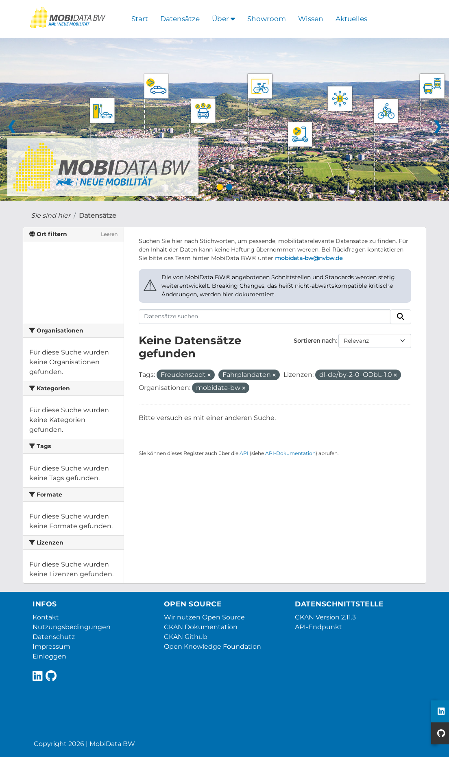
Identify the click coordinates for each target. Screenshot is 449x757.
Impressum (51, 646)
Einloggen (49, 656)
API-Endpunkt (318, 627)
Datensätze (180, 19)
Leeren (109, 234)
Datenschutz (54, 637)
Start (139, 19)
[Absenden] (400, 316)
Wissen (310, 19)
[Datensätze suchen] (265, 316)
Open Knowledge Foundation (212, 646)
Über (223, 19)
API (244, 453)
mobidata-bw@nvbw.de (308, 258)
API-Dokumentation (290, 453)
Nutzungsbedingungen (72, 627)
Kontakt (46, 617)
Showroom (266, 19)
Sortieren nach (315, 340)
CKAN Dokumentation (201, 627)
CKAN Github (185, 637)
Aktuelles (351, 19)
